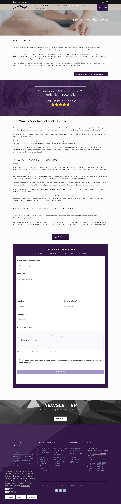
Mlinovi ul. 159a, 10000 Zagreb (97, 450)
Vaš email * (21, 314)
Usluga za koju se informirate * (29, 260)
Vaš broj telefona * (70, 301)
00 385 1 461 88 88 (99, 452)
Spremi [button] (20, 497)
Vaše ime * (21, 301)
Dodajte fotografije (24, 328)
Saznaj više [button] (25, 486)
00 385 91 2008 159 (99, 454)
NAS (102, 8)
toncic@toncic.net (93, 459)
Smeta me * (21, 273)
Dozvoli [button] (10, 497)
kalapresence (53, 485)
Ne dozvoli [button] (32, 497)
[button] (7, 489)
